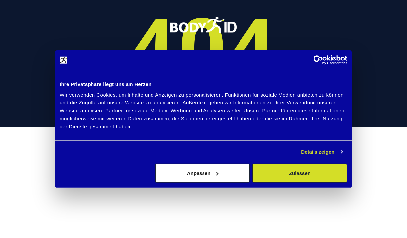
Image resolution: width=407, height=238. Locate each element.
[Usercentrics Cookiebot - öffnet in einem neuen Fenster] (318, 60)
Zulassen (300, 173)
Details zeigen (317, 152)
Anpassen (203, 173)
